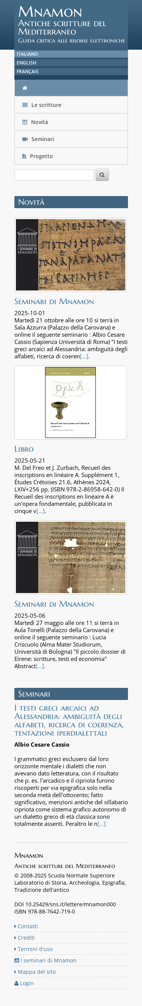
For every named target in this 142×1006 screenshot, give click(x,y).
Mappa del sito (35, 971)
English (26, 63)
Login (24, 983)
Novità (36, 122)
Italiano (27, 54)
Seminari (38, 139)
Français (28, 71)
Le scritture (41, 104)
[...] (84, 356)
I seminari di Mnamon (45, 960)
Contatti (26, 926)
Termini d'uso (33, 949)
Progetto (38, 156)
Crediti (24, 937)
